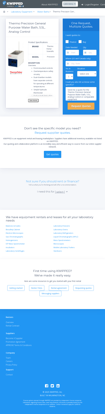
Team (8, 357)
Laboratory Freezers (62, 226)
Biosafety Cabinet (13, 229)
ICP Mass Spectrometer (15, 244)
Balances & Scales (13, 226)
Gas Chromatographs (14, 236)
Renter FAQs (36, 287)
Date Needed (71, 47)
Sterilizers (58, 251)
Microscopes (59, 244)
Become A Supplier (14, 338)
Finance (73, 41)
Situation (81, 68)
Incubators (10, 247)
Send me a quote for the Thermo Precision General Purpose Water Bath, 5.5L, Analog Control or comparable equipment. (81, 93)
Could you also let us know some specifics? (80, 83)
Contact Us (97, 4)
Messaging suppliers (50, 293)
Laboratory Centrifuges (15, 251)
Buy (84, 41)
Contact (9, 374)
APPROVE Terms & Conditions (19, 345)
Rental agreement (59, 287)
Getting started (15, 287)
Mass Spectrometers (62, 240)
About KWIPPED (41, 4)
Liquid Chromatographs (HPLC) (66, 236)
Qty (84, 47)
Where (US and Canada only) (78, 58)
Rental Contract (12, 325)
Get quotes (52, 154)
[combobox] (62, 4)
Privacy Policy (11, 364)
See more (33, 100)
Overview (10, 322)
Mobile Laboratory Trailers (64, 247)
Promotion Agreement (15, 341)
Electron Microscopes (14, 233)
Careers (9, 361)
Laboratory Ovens (61, 229)
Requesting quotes (83, 287)
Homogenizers (12, 240)
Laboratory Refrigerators (63, 233)
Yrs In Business (69, 69)
